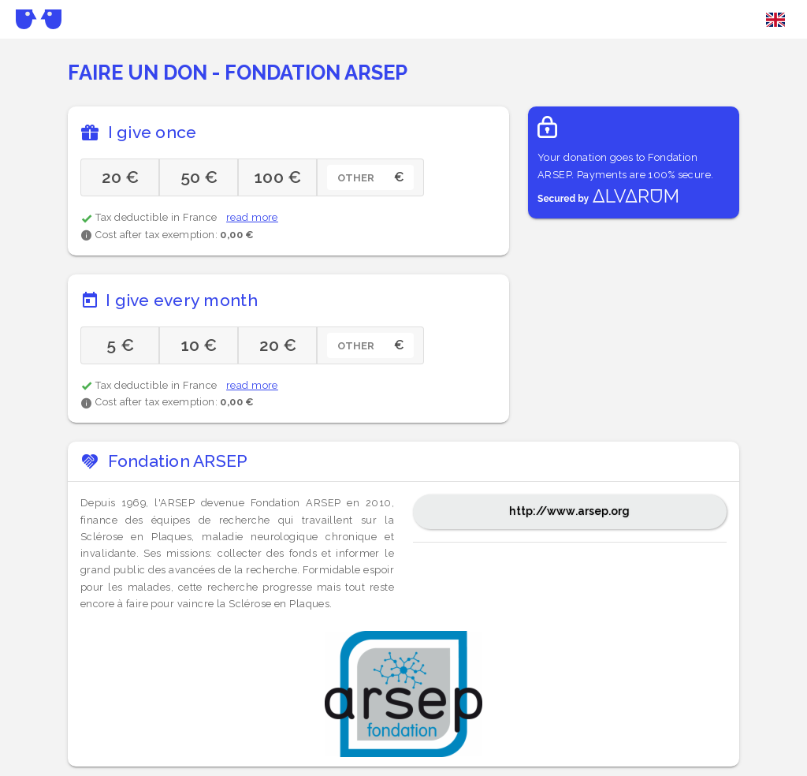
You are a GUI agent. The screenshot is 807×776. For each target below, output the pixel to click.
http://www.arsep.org (569, 511)
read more (252, 217)
